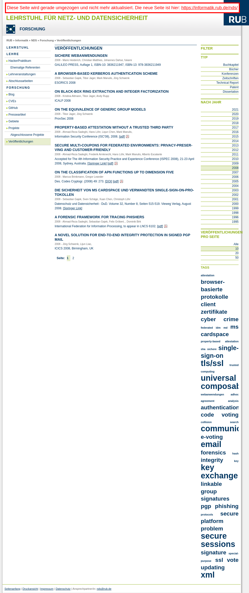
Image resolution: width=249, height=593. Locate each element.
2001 (235, 199)
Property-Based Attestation (220, 341)
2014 (235, 141)
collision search (220, 422)
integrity (212, 460)
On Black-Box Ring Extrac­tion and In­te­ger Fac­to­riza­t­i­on (112, 91)
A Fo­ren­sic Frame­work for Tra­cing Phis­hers (99, 217)
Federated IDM (210, 327)
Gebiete (13, 121)
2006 (235, 177)
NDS (34, 40)
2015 (235, 136)
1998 (235, 213)
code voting (220, 414)
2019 (235, 118)
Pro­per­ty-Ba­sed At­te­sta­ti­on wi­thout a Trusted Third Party (114, 127)
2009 (235, 163)
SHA (203, 349)
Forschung (47, 40)
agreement (207, 400)
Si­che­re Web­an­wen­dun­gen (81, 56)
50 (237, 257)
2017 (235, 127)
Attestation (207, 275)
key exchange (219, 471)
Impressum (46, 588)
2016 (235, 132)
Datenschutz (63, 588)
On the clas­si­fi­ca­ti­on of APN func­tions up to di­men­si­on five (114, 172)
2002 (235, 195)
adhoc (235, 394)
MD (225, 327)
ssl (219, 560)
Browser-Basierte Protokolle (214, 289)
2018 (235, 123)
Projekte (13, 128)
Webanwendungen (212, 394)
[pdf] (122, 136)
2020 (235, 114)
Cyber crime (220, 319)
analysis (233, 400)
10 (237, 248)
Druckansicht (30, 588)
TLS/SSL (212, 363)
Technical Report (227, 82)
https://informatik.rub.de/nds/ (209, 7)
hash (235, 453)
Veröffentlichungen (69, 40)
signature (213, 552)
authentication (220, 407)
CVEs (12, 101)
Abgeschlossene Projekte (27, 135)
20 (237, 253)
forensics (213, 452)
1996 (235, 217)
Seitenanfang (12, 588)
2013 (235, 145)
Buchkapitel (231, 65)
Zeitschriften (230, 78)
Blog (11, 94)
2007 (235, 172)
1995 (235, 221)
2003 (235, 190)
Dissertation (231, 91)
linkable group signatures (215, 491)
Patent (234, 87)
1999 (235, 208)
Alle (236, 244)
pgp (206, 506)
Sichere (212, 349)
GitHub (13, 108)
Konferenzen (230, 73)
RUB (9, 40)
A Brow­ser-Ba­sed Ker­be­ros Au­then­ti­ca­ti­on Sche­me (106, 73)
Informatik (21, 40)
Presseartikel (17, 114)
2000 (235, 204)
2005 (235, 181)
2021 (235, 109)
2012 (235, 150)
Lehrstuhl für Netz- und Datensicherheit (77, 17)
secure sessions (218, 540)
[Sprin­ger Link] (97, 163)
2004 (235, 186)
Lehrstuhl (17, 47)
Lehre (12, 54)
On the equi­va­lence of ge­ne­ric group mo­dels (100, 109)
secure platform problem (220, 521)
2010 (235, 159)
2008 (235, 168)
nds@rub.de (104, 588)
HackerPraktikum (19, 61)
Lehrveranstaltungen (22, 74)
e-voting (212, 437)
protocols (207, 514)
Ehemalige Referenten (25, 67)
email (211, 444)
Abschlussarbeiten (20, 81)
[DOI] (108, 181)
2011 (235, 154)
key (236, 460)
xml (208, 574)
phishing (227, 506)
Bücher (234, 69)
